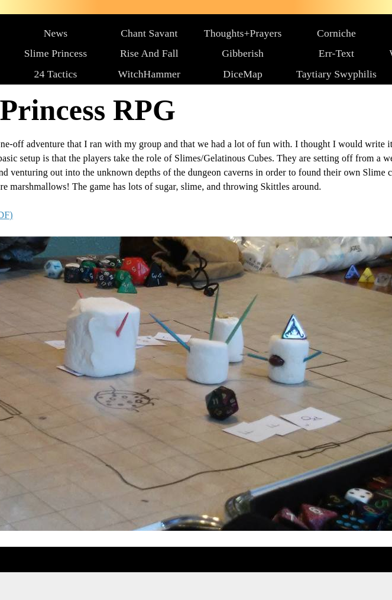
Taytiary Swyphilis (336, 74)
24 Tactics (55, 74)
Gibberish (243, 53)
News (56, 33)
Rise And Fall (149, 53)
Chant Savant (149, 33)
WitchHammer (149, 74)
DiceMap (243, 74)
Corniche (336, 33)
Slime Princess (55, 53)
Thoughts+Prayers (243, 33)
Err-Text (336, 53)
